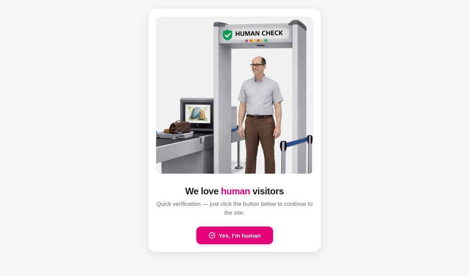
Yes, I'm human (235, 235)
